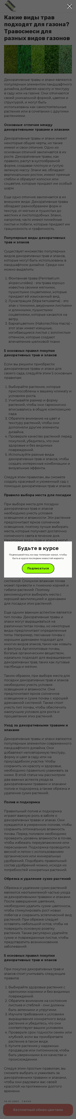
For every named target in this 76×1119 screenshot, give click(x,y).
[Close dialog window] (69, 6)
